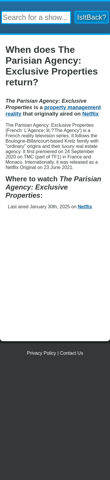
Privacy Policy (41, 353)
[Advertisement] (55, 279)
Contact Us (71, 353)
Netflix (85, 206)
